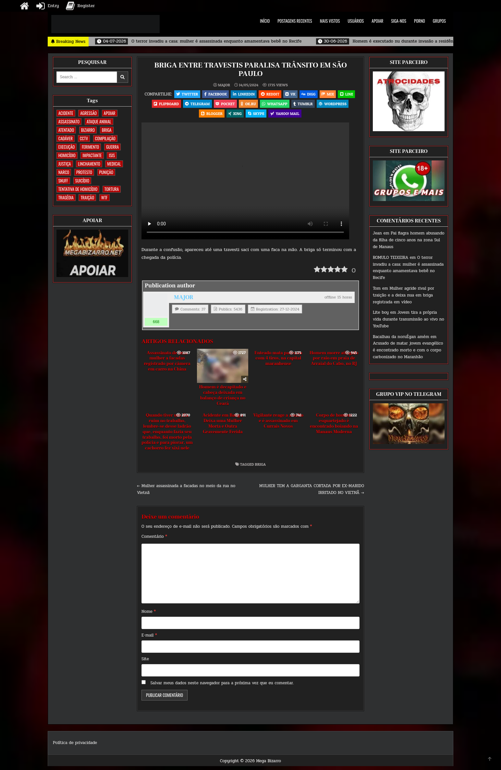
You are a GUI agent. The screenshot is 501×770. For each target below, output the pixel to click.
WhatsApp (303, 105)
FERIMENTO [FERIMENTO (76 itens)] (90, 147)
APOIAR (377, 21)
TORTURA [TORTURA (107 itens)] (111, 189)
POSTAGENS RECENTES (294, 21)
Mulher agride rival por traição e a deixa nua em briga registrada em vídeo (403, 295)
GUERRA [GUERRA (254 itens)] (112, 147)
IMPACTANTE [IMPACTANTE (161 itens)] (92, 155)
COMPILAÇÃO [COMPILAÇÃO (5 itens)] (105, 138)
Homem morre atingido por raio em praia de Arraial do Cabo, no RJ (334, 362)
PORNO (419, 21)
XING (252, 116)
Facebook (223, 94)
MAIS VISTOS (330, 21)
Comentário (154, 540)
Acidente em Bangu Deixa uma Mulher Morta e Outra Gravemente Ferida (222, 428)
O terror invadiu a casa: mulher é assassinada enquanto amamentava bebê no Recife (408, 267)
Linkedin (252, 94)
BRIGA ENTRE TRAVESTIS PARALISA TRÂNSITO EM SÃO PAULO (250, 69)
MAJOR (224, 85)
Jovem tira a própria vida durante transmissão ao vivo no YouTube (408, 319)
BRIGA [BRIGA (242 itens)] (107, 130)
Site (145, 663)
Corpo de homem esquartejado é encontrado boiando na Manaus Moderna (334, 428)
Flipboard (190, 105)
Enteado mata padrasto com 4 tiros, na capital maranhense (278, 362)
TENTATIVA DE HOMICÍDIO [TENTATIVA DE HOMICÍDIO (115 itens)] (77, 189)
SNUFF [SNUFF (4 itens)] (63, 180)
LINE (164, 105)
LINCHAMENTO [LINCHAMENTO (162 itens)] (89, 163)
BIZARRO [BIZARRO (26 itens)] (88, 130)
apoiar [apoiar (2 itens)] (110, 113)
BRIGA (260, 468)
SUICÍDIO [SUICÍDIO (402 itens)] (82, 180)
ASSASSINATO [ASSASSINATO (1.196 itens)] (68, 121)
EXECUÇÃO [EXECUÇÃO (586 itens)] (66, 147)
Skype (274, 116)
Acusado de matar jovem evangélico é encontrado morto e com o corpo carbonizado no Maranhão (408, 350)
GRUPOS (439, 21)
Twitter (193, 94)
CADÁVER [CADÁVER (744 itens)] (65, 138)
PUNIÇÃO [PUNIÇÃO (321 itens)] (106, 172)
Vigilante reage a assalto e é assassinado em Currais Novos (278, 425)
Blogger (227, 116)
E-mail (149, 639)
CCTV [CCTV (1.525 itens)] (84, 138)
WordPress (196, 116)
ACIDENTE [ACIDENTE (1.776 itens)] (65, 113)
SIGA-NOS (398, 21)
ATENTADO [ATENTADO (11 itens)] (66, 130)
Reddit (279, 94)
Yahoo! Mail (303, 116)
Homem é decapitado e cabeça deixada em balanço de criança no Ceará (222, 399)
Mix (341, 94)
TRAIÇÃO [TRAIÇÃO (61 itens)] (87, 197)
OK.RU (275, 105)
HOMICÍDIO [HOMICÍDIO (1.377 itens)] (67, 155)
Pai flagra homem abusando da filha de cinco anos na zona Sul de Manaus (409, 240)
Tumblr (332, 105)
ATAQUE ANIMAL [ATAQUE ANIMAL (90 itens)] (99, 121)
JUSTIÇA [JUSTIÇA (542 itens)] (64, 163)
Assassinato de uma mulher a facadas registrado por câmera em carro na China (167, 365)
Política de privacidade (75, 747)
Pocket (252, 105)
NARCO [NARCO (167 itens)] (63, 172)
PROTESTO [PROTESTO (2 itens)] (84, 172)
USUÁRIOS (356, 21)
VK (301, 94)
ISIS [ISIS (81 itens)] (112, 155)
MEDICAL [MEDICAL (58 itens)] (114, 163)
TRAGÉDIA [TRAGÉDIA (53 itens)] (66, 197)
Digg (320, 94)
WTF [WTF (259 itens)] (104, 197)
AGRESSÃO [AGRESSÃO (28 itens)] (88, 113)
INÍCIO (265, 21)
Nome (148, 615)
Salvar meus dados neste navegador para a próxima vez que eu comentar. (222, 687)
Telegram (222, 105)
